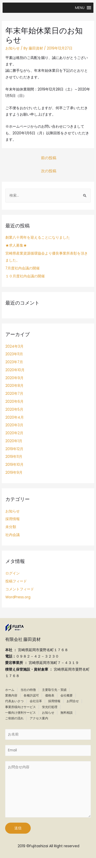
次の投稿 (48, 171)
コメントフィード (19, 589)
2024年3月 (14, 346)
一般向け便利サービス (20, 712)
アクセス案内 (39, 718)
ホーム (9, 690)
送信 (18, 828)
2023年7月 (14, 362)
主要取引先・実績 (54, 690)
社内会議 (12, 534)
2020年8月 (14, 385)
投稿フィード (16, 581)
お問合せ (73, 701)
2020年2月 (14, 433)
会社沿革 (36, 701)
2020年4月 (14, 417)
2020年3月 (14, 425)
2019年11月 (13, 456)
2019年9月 (14, 472)
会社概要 (66, 695)
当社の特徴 (28, 690)
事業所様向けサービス (20, 707)
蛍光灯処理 (49, 707)
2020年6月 (14, 401)
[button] (79, 8)
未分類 (10, 526)
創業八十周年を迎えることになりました (37, 237)
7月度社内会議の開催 (22, 268)
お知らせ (12, 48)
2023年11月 (14, 354)
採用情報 (12, 519)
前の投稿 (48, 157)
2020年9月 (14, 378)
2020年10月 (15, 370)
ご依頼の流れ (14, 718)
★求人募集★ (16, 245)
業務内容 (11, 695)
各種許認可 (31, 695)
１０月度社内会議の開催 (25, 276)
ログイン (12, 573)
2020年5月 (14, 409)
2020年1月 (13, 441)
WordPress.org (17, 597)
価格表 (49, 695)
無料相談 (66, 712)
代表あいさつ (14, 701)
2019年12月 (14, 449)
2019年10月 (14, 464)
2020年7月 (14, 393)
